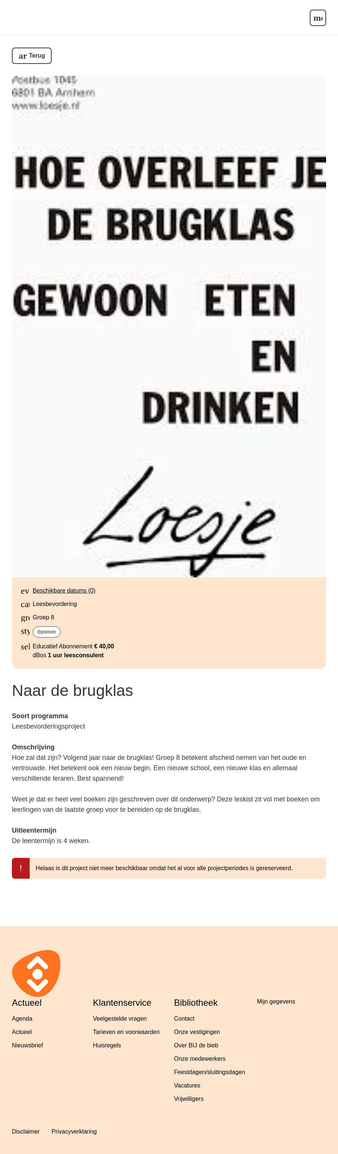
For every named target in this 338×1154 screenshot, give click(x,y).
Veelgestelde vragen (120, 1018)
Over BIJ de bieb (196, 1045)
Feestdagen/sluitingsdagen (209, 1072)
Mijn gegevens (276, 1001)
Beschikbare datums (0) (64, 590)
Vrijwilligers (189, 1099)
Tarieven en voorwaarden (126, 1032)
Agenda (22, 1018)
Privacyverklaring (74, 1131)
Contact (184, 1018)
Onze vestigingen (197, 1032)
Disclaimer (26, 1131)
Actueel (22, 1032)
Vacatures (187, 1085)
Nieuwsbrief (27, 1045)
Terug (37, 55)
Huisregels (107, 1045)
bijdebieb (47, 632)
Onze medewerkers (200, 1059)
